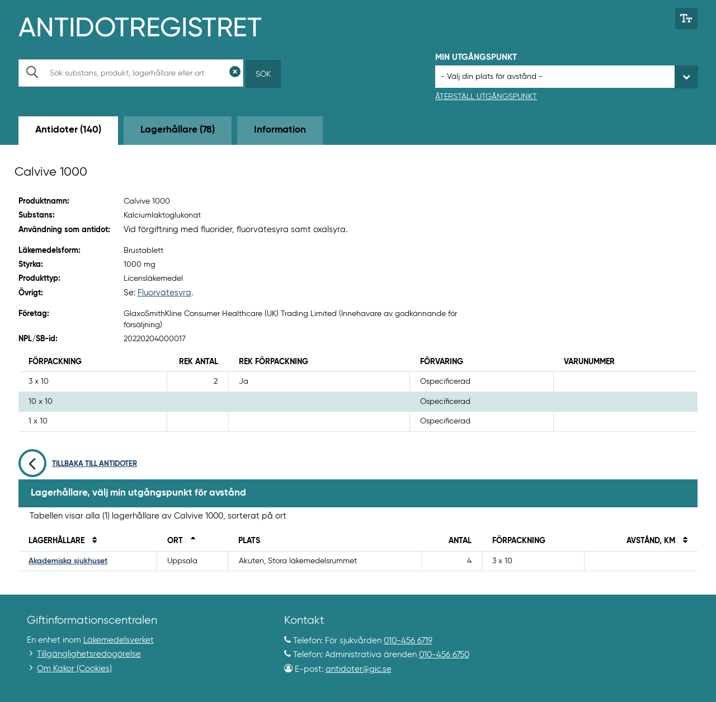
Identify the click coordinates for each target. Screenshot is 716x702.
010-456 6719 (408, 641)
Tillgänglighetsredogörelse (89, 654)
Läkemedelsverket (118, 640)
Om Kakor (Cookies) (74, 669)
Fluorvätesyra (164, 293)
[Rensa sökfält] (235, 73)
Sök (263, 74)
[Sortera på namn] (92, 541)
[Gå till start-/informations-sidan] (151, 26)
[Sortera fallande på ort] (190, 541)
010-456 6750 (444, 655)
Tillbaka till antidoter (77, 464)
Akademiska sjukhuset (68, 561)
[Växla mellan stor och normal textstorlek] (686, 18)
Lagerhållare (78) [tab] (177, 130)
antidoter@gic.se (359, 669)
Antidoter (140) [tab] (68, 130)
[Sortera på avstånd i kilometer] (682, 541)
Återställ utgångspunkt (486, 97)
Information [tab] (280, 130)
